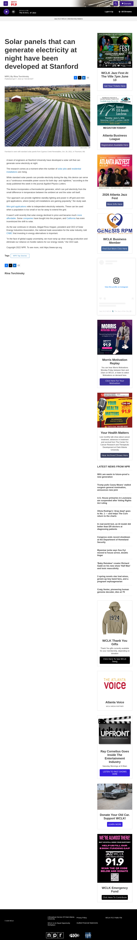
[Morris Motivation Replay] (114, 337)
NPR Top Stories (20, 256)
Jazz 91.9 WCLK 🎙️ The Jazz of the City (114, 311)
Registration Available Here (114, 145)
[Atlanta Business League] (114, 112)
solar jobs (62, 169)
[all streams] (125, 11)
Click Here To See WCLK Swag (114, 660)
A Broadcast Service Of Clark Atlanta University (61, 918)
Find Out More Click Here (114, 248)
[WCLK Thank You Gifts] (114, 618)
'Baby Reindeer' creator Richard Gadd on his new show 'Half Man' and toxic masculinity (113, 566)
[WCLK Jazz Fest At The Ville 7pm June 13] (114, 50)
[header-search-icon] (115, 3)
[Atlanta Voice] (114, 684)
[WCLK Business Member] (114, 224)
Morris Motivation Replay (114, 361)
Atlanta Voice (114, 702)
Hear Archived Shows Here (115, 455)
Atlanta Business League (115, 137)
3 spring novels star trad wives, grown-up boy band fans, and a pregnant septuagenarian (113, 579)
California (71, 218)
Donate (127, 3)
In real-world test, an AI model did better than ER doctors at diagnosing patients (114, 526)
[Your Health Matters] (114, 410)
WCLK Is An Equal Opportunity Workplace (59, 924)
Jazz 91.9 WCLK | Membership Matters (68, 19)
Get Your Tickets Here (114, 86)
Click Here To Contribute (115, 897)
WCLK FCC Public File (114, 918)
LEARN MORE (114, 824)
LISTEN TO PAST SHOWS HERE (115, 772)
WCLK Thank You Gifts (114, 642)
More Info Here (114, 204)
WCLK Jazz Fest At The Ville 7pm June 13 (114, 76)
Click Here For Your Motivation (114, 382)
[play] (6, 11)
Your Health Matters (115, 432)
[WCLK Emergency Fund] (114, 858)
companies (28, 218)
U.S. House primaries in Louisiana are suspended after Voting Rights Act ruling (114, 500)
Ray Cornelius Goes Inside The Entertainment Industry (114, 757)
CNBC (10, 233)
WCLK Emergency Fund (115, 889)
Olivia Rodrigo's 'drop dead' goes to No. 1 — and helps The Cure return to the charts (114, 513)
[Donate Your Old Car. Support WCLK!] (114, 797)
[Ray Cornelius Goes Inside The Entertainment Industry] (114, 730)
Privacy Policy (82, 918)
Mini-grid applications (16, 206)
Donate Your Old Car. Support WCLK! (115, 816)
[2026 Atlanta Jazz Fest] (114, 172)
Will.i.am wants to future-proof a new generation (113, 475)
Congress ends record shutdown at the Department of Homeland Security (113, 539)
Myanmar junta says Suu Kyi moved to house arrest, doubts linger (112, 552)
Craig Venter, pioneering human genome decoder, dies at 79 (113, 590)
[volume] (13, 11)
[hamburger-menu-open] (6, 3)
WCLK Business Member (114, 240)
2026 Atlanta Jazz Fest (114, 196)
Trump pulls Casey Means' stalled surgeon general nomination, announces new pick (114, 487)
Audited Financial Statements (87, 923)
